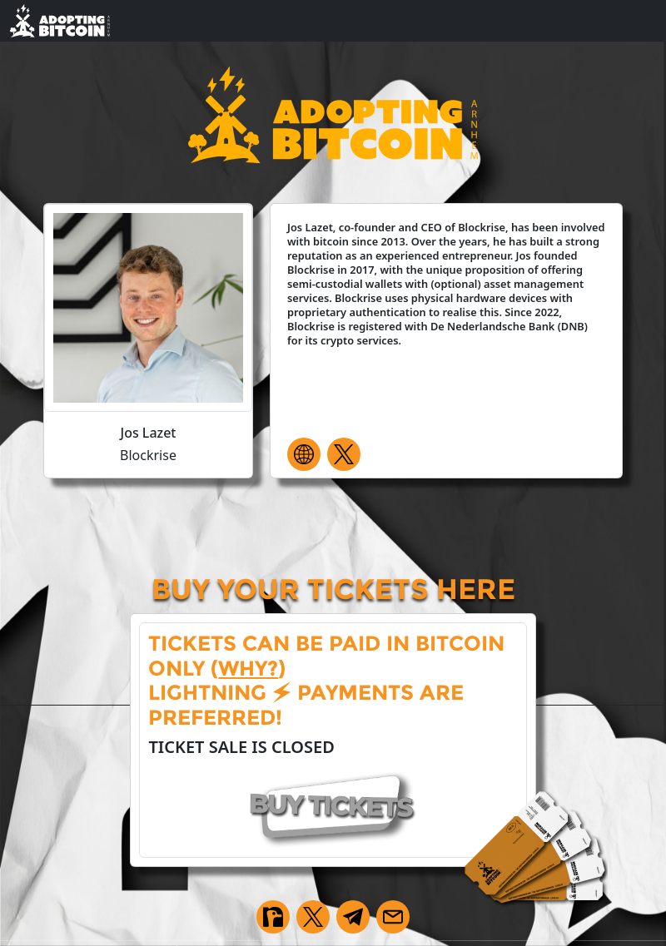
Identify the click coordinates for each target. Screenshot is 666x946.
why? (248, 668)
